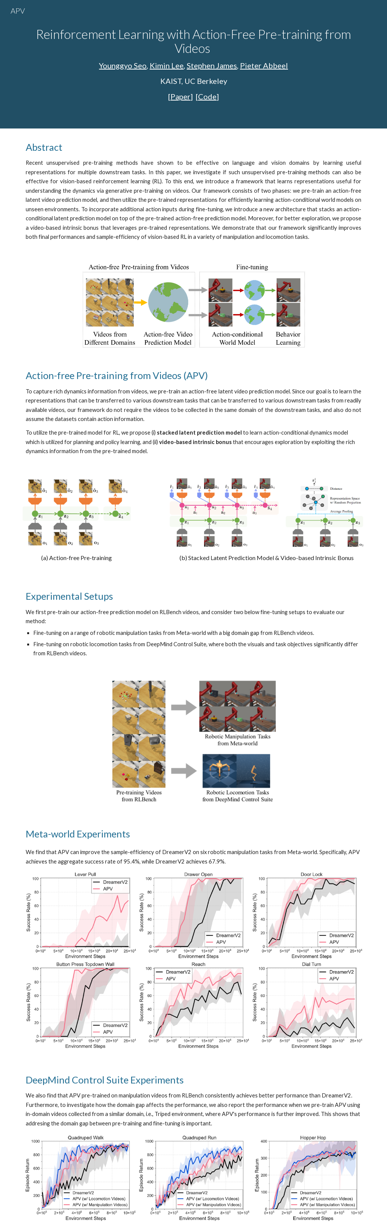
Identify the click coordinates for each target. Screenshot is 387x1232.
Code (207, 96)
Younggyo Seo (123, 65)
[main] (194, 64)
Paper (180, 96)
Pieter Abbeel (264, 65)
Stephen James (212, 65)
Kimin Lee (167, 65)
